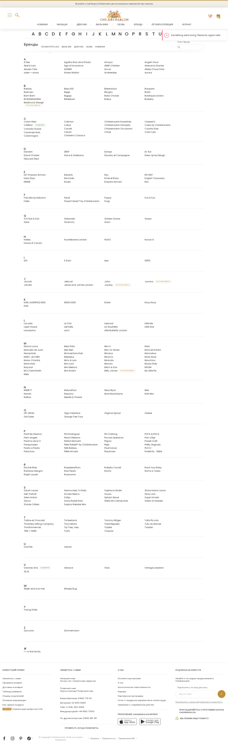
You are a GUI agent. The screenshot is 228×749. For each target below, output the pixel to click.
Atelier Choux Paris (154, 69)
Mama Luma (31, 346)
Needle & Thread (73, 397)
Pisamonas (110, 448)
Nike (147, 390)
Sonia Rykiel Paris (73, 500)
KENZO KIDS (70, 302)
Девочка (78, 46)
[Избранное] (210, 16)
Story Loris (150, 494)
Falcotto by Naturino (35, 197)
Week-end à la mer (34, 588)
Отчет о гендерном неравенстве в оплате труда (142, 700)
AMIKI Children (112, 65)
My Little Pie (150, 370)
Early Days (29, 178)
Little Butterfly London (115, 330)
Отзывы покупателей (13, 696)
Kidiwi (107, 302)
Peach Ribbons (72, 437)
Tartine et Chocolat (34, 520)
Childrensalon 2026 (61, 737)
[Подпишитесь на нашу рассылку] (221, 694)
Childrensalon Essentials (117, 121)
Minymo (108, 356)
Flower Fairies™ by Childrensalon (81, 201)
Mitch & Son (110, 367)
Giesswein (69, 218)
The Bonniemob (32, 527)
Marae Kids (30, 353)
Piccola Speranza (113, 437)
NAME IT (28, 390)
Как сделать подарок (13, 704)
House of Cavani (33, 243)
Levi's (67, 330)
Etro (147, 181)
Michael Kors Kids (73, 353)
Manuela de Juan (33, 349)
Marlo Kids (29, 363)
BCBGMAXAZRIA (32, 99)
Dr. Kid (148, 151)
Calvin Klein (30, 121)
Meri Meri (68, 349)
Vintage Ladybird (154, 567)
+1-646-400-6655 (75, 707)
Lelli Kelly (68, 326)
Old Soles (29, 416)
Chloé (107, 132)
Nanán (27, 393)
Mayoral (28, 367)
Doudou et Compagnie (117, 155)
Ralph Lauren (31, 474)
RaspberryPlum (72, 467)
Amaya (108, 62)
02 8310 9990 (79, 702)
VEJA (26, 571)
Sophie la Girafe (113, 490)
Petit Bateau (70, 448)
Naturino (68, 393)
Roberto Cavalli (112, 467)
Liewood (108, 323)
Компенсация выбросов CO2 (23, 709)
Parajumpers (31, 444)
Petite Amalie (71, 451)
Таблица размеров (12, 691)
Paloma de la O (32, 441)
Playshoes (109, 451)
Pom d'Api (150, 437)
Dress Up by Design (155, 155)
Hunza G (149, 239)
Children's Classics (74, 135)
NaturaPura (70, 390)
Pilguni (107, 441)
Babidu (28, 88)
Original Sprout (112, 413)
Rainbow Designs (33, 470)
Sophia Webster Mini (75, 504)
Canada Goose (32, 128)
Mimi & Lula (70, 360)
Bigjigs (68, 95)
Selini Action (30, 497)
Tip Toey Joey (71, 527)
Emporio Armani (113, 181)
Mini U (107, 346)
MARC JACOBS (32, 356)
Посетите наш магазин (129, 678)
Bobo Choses (111, 95)
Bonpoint (149, 88)
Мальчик (66, 46)
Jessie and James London (78, 284)
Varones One (37, 567)
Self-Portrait (30, 494)
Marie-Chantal (32, 360)
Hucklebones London (75, 239)
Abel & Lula (30, 65)
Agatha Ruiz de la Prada (77, 62)
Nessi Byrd (110, 390)
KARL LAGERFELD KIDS (35, 302)
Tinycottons (70, 523)
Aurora (148, 72)
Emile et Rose (111, 178)
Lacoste (28, 323)
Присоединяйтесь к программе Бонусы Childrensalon (199, 711)
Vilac (107, 567)
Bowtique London (154, 95)
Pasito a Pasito (32, 448)
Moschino (150, 360)
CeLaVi (68, 132)
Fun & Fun (150, 197)
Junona (158, 281)
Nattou (27, 397)
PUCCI (148, 448)
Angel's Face (151, 62)
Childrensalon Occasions (118, 128)
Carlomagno (31, 135)
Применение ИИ (127, 738)
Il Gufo (67, 260)
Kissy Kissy (150, 302)
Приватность (108, 738)
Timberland (70, 520)
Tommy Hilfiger (112, 520)
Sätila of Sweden (154, 500)
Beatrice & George (33, 104)
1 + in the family (32, 651)
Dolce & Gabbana (74, 155)
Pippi (106, 444)
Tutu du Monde (153, 523)
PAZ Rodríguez (72, 434)
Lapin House (30, 326)
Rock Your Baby (153, 467)
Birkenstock (110, 88)
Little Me (149, 323)
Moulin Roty (151, 363)
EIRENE (27, 181)
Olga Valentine (72, 413)
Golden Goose (112, 218)
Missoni (108, 363)
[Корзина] (218, 16)
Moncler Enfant (153, 349)
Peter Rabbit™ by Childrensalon (81, 444)
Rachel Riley (30, 467)
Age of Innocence (73, 65)
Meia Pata (69, 346)
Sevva (27, 500)
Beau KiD (69, 88)
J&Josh (28, 281)
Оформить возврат (12, 682)
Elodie (67, 181)
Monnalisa (150, 353)
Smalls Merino (71, 494)
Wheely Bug (70, 588)
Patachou (29, 451)
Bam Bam (29, 95)
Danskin (28, 151)
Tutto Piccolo (152, 520)
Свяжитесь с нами (12, 678)
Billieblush (69, 99)
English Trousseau (155, 178)
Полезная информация (14, 700)
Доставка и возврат (13, 687)
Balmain (28, 92)
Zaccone (29, 630)
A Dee (27, 62)
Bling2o (108, 92)
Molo (147, 346)
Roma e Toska (152, 470)
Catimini (69, 121)
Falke (26, 201)
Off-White (29, 413)
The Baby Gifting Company (39, 523)
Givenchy (69, 222)
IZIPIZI (147, 260)
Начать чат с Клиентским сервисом (78, 679)
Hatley (27, 239)
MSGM (148, 367)
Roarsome (70, 474)
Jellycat (68, 281)
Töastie (149, 527)
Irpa (106, 260)
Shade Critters (31, 504)
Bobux (107, 99)
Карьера (122, 691)
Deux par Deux (31, 158)
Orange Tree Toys (73, 416)
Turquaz (108, 530)
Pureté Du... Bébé (153, 451)
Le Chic (68, 323)
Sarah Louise (31, 490)
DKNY (66, 151)
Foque (107, 197)
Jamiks (28, 284)
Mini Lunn (69, 363)
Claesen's (150, 121)
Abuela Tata (30, 69)
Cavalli (68, 128)
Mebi (26, 374)
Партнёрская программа (130, 696)
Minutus (108, 353)
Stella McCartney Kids (116, 500)
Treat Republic (112, 523)
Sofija (67, 497)
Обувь (89, 46)
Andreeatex (110, 72)
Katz (26, 305)
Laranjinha (30, 330)
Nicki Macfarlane (113, 393)
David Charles (31, 155)
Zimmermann (71, 630)
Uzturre (67, 546)
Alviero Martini (71, 72)
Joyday (117, 284)
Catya (67, 125)
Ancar (107, 69)
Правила (94, 738)
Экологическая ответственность (134, 687)
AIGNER (68, 69)
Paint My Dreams (33, 434)
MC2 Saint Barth (32, 370)
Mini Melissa (70, 367)
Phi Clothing (110, 434)
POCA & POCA (152, 434)
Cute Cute (150, 132)
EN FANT (149, 174)
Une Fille (28, 546)
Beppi (67, 92)
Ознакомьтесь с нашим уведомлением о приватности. (199, 702)
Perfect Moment (72, 441)
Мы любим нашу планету (191, 718)
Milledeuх (69, 356)
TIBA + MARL (30, 530)
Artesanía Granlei (154, 65)
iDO (25, 260)
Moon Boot (150, 356)
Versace (68, 567)
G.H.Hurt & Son (31, 218)
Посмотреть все (50, 46)
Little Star (149, 326)
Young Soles (30, 609)
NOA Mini (149, 393)
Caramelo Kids (32, 132)
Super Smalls (152, 497)
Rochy (107, 470)
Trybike (108, 527)
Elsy (106, 174)
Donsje (108, 151)
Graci (107, 222)
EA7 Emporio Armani (35, 174)
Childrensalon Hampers (117, 125)
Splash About (111, 497)
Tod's (67, 530)
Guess (148, 218)
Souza (107, 494)
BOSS (148, 92)
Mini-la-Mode (111, 349)
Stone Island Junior (155, 490)
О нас (120, 682)
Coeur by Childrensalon (158, 125)
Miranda (109, 360)
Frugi (107, 201)
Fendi (67, 197)
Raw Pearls (70, 470)
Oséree (148, 413)
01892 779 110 (85, 698)
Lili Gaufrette (111, 326)
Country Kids (152, 128)
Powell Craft (151, 441)
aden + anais (31, 72)
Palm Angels (30, 437)
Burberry (149, 99)
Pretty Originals (153, 444)
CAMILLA (35, 125)
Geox (26, 222)
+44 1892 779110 (86, 711)
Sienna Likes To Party (75, 490)
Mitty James (120, 370)
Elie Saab (69, 178)
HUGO (107, 239)
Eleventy (68, 174)
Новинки (100, 46)
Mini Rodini (70, 370)
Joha (107, 281)
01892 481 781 (90, 718)
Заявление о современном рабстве (136, 704)
